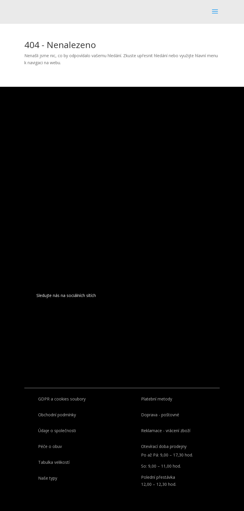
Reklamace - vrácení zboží (165, 430)
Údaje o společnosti (57, 430)
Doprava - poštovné (160, 414)
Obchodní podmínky (57, 414)
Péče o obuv (50, 446)
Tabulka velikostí (54, 462)
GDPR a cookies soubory (62, 399)
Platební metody (156, 399)
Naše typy (47, 478)
